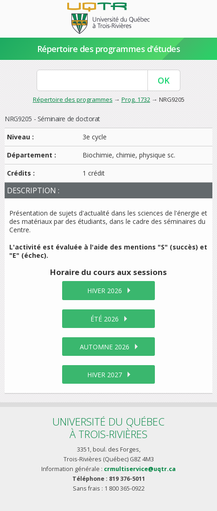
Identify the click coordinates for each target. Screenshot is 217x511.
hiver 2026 (104, 290)
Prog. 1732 (135, 99)
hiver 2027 (104, 374)
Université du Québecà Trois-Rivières (108, 427)
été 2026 (104, 318)
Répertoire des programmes (73, 99)
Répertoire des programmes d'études (108, 48)
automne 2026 (104, 346)
